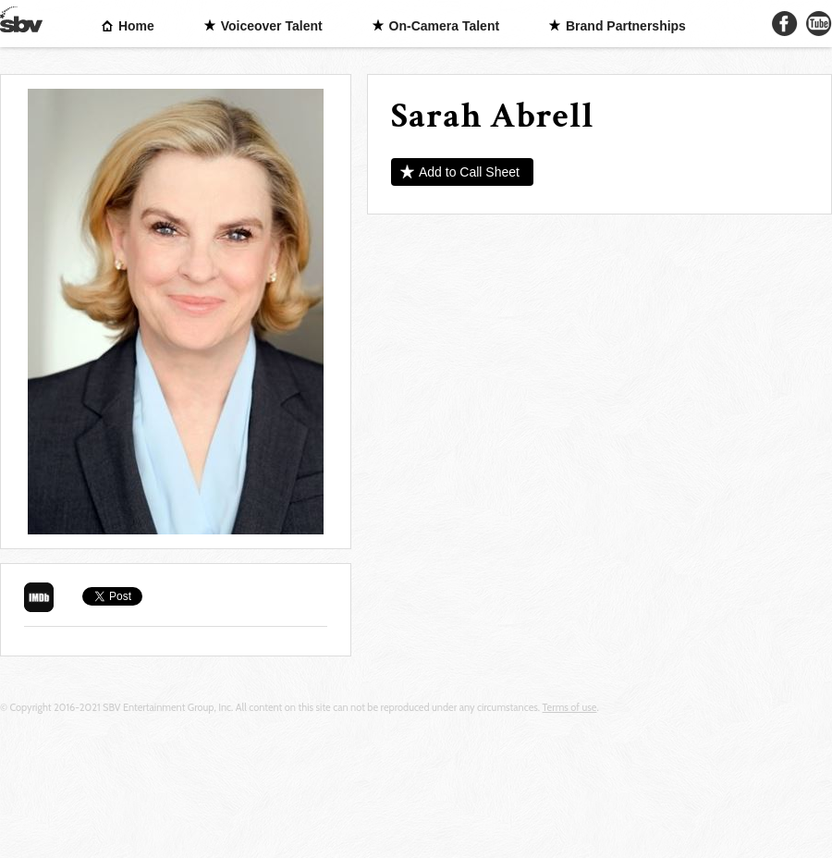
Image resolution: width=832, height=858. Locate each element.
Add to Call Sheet (469, 172)
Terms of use (570, 707)
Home (136, 25)
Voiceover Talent (272, 25)
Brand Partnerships (626, 25)
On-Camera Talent (444, 25)
